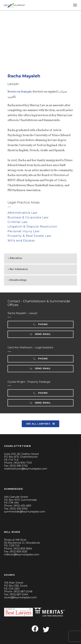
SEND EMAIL (40, 334)
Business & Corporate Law (28, 217)
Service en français (19, 92)
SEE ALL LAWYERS (40, 423)
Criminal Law (18, 222)
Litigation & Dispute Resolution (32, 226)
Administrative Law (23, 212)
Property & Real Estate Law (29, 235)
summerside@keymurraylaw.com (24, 511)
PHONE (40, 324)
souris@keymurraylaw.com (20, 597)
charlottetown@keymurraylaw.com (25, 468)
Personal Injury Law (23, 231)
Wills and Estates (21, 240)
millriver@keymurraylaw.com (21, 554)
